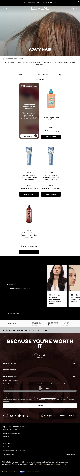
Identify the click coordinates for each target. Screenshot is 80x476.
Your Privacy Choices (12, 472)
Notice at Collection (31, 472)
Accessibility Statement (9, 439)
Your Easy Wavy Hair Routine (66, 323)
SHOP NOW (52, 2)
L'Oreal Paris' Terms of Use (48, 398)
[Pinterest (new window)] (19, 415)
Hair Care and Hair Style (13, 59)
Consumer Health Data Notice (11, 433)
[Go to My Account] (4, 9)
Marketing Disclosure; (17, 399)
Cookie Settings (7, 443)
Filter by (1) (45, 74)
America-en (8, 454)
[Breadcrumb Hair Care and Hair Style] (22, 330)
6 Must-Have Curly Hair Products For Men (53, 323)
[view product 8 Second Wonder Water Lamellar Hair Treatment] (29, 252)
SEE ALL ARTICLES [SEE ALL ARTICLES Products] (13, 314)
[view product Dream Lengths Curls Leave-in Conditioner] (51, 137)
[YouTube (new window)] (11, 415)
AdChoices (42, 464)
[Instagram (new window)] (7, 415)
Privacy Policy (7, 436)
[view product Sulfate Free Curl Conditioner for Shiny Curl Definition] (29, 194)
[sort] (29, 74)
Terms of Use (6, 446)
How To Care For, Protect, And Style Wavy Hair (36, 323)
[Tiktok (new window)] (27, 415)
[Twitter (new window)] (15, 415)
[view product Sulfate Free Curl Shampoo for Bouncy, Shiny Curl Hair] (51, 194)
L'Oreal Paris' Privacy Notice (53, 399)
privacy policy (59, 464)
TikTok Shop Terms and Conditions (12, 429)
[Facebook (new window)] (3, 415)
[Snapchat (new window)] (23, 415)
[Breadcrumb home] (5, 330)
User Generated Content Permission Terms (14, 450)
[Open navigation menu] (76, 9)
